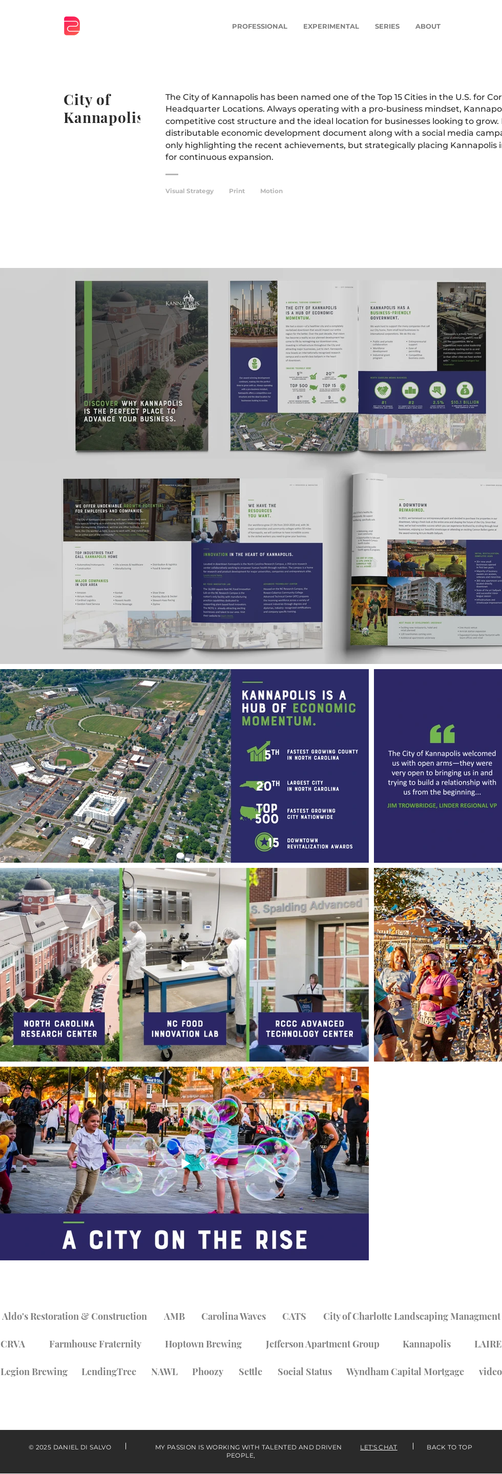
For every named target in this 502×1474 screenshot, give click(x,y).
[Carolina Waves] (233, 1316)
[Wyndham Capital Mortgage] (405, 1371)
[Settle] (250, 1371)
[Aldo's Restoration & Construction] (74, 1316)
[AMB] (174, 1316)
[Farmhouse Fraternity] (95, 1344)
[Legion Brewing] (34, 1371)
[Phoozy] (207, 1371)
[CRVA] (13, 1344)
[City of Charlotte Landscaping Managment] (411, 1316)
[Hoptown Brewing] (203, 1344)
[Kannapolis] (427, 1344)
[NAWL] (164, 1371)
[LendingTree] (108, 1371)
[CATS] (294, 1316)
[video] (490, 1371)
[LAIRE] (488, 1344)
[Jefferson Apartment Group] (322, 1344)
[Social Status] (304, 1371)
